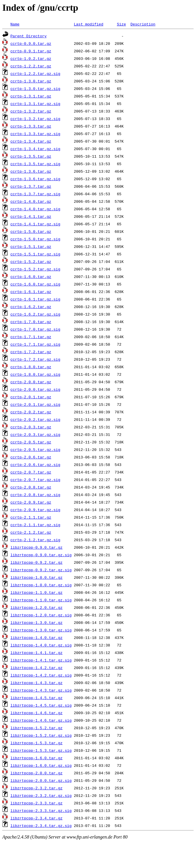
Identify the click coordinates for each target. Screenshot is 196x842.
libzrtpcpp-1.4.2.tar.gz (36, 667)
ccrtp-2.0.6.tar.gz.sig (35, 464)
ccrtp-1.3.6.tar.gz (30, 171)
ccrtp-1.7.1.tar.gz (30, 336)
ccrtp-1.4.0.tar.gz (30, 201)
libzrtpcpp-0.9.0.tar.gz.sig (41, 554)
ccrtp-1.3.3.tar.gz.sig (35, 133)
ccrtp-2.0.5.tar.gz (30, 442)
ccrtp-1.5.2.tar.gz (30, 261)
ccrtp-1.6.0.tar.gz (30, 276)
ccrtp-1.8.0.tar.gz (30, 366)
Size (121, 24)
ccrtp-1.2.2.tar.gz (30, 66)
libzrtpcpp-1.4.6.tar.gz (36, 712)
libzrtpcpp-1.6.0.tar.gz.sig (41, 765)
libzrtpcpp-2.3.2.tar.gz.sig (41, 795)
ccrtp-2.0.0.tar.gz (30, 381)
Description (142, 24)
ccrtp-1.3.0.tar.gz (30, 81)
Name (14, 24)
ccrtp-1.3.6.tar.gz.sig (35, 178)
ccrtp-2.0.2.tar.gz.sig (35, 419)
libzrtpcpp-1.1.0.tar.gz (36, 592)
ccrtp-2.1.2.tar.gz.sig (35, 539)
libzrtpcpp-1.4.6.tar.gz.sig (41, 720)
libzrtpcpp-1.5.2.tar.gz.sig (41, 735)
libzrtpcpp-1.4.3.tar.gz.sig (41, 690)
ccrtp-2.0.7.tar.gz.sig (35, 479)
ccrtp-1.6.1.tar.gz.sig (35, 299)
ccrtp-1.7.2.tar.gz (30, 351)
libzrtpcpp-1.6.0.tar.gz (36, 757)
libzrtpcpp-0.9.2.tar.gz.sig (41, 569)
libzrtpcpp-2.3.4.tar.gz (36, 818)
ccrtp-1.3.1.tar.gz (30, 96)
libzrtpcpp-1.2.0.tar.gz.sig (41, 615)
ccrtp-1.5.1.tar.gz (30, 246)
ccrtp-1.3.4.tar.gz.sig (35, 148)
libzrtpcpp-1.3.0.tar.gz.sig (41, 630)
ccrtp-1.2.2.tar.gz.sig (35, 73)
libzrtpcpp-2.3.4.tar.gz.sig (41, 825)
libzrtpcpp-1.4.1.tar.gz (36, 652)
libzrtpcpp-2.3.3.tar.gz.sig (41, 810)
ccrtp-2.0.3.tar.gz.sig (35, 434)
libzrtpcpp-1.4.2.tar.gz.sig (41, 675)
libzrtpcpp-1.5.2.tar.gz (36, 727)
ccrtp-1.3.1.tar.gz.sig (35, 103)
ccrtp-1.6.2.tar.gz (30, 306)
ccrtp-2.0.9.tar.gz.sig (35, 509)
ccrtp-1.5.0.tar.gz (30, 231)
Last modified (88, 24)
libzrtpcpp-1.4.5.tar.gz (36, 697)
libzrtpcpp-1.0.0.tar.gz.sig (41, 584)
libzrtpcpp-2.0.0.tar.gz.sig (41, 780)
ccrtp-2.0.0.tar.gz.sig (35, 389)
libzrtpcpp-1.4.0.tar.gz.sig (41, 645)
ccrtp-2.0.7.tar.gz (30, 472)
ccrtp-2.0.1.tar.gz (30, 396)
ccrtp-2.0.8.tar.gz (30, 487)
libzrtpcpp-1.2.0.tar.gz (36, 607)
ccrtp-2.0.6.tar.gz (30, 457)
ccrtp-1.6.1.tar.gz (30, 291)
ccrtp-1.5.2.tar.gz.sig (35, 269)
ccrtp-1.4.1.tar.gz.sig (35, 223)
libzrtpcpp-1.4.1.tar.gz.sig (41, 660)
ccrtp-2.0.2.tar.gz (30, 411)
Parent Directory (28, 35)
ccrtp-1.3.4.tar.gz (30, 141)
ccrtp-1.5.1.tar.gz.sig (35, 254)
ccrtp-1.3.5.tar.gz (30, 156)
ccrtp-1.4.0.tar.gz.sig (35, 208)
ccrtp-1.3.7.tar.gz (30, 186)
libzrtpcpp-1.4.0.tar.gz (36, 637)
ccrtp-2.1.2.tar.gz (30, 532)
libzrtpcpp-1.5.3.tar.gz (36, 742)
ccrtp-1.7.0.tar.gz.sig (35, 329)
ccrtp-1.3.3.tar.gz (30, 126)
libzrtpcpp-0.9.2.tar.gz (36, 562)
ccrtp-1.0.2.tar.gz (30, 58)
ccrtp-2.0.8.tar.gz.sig (35, 494)
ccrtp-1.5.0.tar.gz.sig (35, 239)
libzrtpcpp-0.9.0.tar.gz (36, 547)
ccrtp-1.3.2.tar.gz (30, 111)
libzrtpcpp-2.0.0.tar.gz (36, 772)
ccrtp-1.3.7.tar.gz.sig (35, 193)
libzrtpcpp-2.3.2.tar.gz (36, 788)
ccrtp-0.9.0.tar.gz (30, 43)
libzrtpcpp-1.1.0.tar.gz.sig (41, 600)
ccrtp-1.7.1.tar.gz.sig (35, 344)
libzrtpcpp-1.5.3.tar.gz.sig (41, 750)
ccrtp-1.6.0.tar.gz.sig (35, 284)
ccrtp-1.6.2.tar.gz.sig (35, 314)
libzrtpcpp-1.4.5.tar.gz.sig (41, 705)
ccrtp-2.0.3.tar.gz (30, 427)
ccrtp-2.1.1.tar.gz (30, 517)
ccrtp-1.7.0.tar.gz (30, 321)
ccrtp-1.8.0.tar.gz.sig (35, 374)
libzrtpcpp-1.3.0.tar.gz (36, 622)
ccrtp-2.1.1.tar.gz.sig (35, 524)
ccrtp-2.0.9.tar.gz (30, 502)
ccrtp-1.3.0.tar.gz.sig (35, 88)
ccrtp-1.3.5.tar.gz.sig (35, 163)
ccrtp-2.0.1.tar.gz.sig (35, 404)
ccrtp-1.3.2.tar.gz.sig (35, 118)
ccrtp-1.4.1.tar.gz (30, 216)
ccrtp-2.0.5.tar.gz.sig (35, 449)
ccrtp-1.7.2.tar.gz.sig (35, 359)
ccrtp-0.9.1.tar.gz (30, 51)
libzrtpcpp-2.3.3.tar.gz (36, 803)
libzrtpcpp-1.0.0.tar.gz (36, 577)
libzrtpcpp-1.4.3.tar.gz (36, 682)
